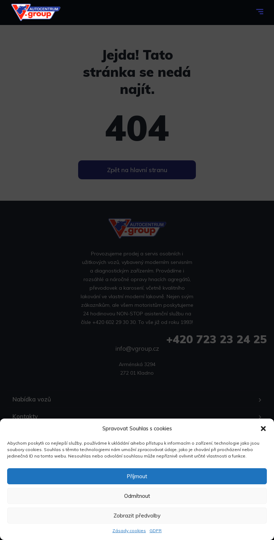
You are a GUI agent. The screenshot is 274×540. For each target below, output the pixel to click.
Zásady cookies (129, 530)
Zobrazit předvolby (137, 515)
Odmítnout (137, 495)
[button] (263, 428)
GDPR (155, 530)
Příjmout (137, 476)
